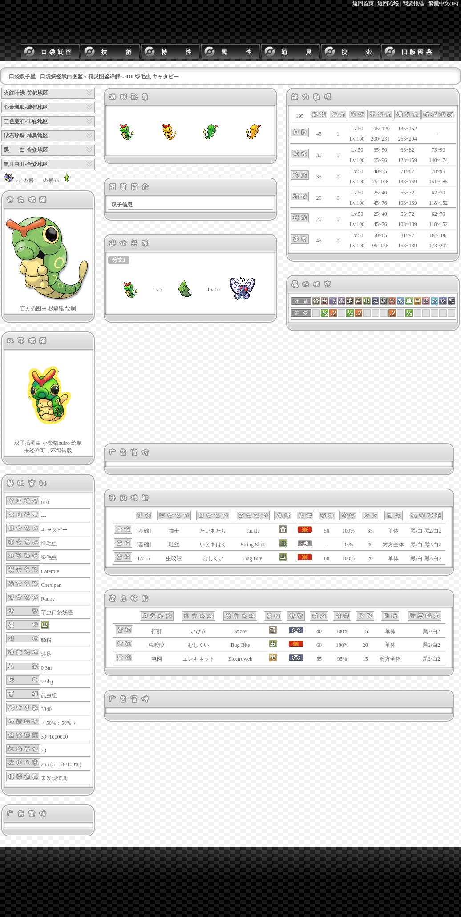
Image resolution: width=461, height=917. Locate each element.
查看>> (58, 181)
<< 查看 (17, 181)
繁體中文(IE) (443, 3)
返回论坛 (388, 3)
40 (370, 544)
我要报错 (413, 3)
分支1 (118, 260)
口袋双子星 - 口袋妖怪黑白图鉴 (46, 76)
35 (370, 531)
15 (365, 631)
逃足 (46, 654)
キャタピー (54, 530)
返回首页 (363, 3)
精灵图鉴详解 (104, 76)
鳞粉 (46, 640)
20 (370, 558)
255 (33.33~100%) (61, 764)
